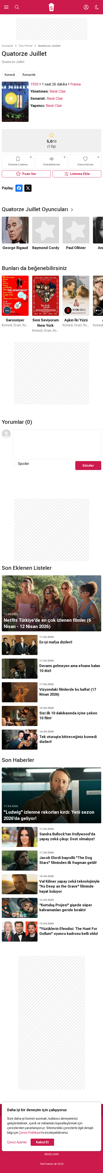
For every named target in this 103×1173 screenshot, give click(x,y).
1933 (34, 84)
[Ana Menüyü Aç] (6, 7)
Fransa (75, 84)
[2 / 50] (45, 304)
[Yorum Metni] (57, 444)
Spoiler (23, 464)
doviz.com (51, 1154)
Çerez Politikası (30, 1132)
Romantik (29, 75)
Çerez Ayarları (17, 1142)
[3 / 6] (76, 236)
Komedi (10, 75)
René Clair (58, 91)
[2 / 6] (45, 236)
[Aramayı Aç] (17, 7)
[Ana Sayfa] (51, 7)
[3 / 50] (76, 304)
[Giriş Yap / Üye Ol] (86, 7)
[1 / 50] (15, 304)
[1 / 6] (15, 236)
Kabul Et (42, 1142)
